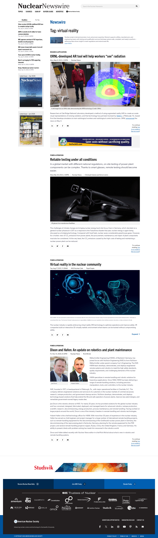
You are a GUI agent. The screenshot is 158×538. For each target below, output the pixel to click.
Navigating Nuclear (128, 520)
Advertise (59, 11)
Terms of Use (124, 536)
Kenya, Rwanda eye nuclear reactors (28, 68)
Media (142, 536)
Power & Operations (57, 155)
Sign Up (37, 11)
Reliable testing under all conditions (73, 159)
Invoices (134, 536)
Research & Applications (58, 52)
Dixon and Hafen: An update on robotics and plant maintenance (91, 349)
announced (130, 118)
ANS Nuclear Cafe (77, 268)
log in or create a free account (135, 129)
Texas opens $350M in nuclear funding (29, 55)
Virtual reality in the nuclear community (75, 264)
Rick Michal (87, 354)
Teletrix (119, 116)
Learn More (68, 43)
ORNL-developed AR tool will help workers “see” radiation (87, 56)
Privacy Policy (112, 536)
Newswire (58, 22)
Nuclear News (76, 60)
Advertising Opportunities (110, 520)
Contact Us (140, 520)
